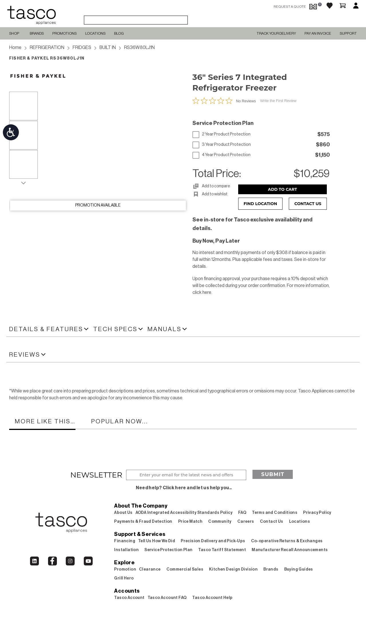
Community (220, 522)
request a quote (290, 6)
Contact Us (308, 203)
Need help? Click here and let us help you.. (184, 488)
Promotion (125, 569)
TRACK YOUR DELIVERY (276, 33)
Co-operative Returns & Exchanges (287, 541)
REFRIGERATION (47, 47)
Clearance (150, 569)
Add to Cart (282, 189)
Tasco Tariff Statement (222, 550)
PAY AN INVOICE (318, 33)
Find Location (260, 203)
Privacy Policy (317, 513)
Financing (124, 541)
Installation (126, 550)
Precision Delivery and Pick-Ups (213, 541)
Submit (272, 474)
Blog (119, 33)
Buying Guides (298, 569)
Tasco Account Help (212, 598)
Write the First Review (278, 101)
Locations (95, 33)
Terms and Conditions (274, 513)
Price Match (190, 522)
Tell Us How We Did (156, 541)
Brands (37, 33)
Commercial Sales (184, 569)
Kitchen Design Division (233, 569)
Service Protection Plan (168, 550)
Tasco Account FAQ (167, 598)
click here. (202, 292)
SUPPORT (348, 33)
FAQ (242, 513)
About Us (123, 513)
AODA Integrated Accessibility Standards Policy (184, 513)
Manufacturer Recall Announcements (290, 550)
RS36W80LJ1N (139, 47)
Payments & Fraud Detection (143, 522)
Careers (245, 522)
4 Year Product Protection (221, 155)
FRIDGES (82, 47)
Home (15, 47)
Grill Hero (124, 578)
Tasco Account (129, 598)
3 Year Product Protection (221, 145)
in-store (311, 259)
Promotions (64, 33)
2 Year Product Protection (221, 134)
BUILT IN (108, 47)
